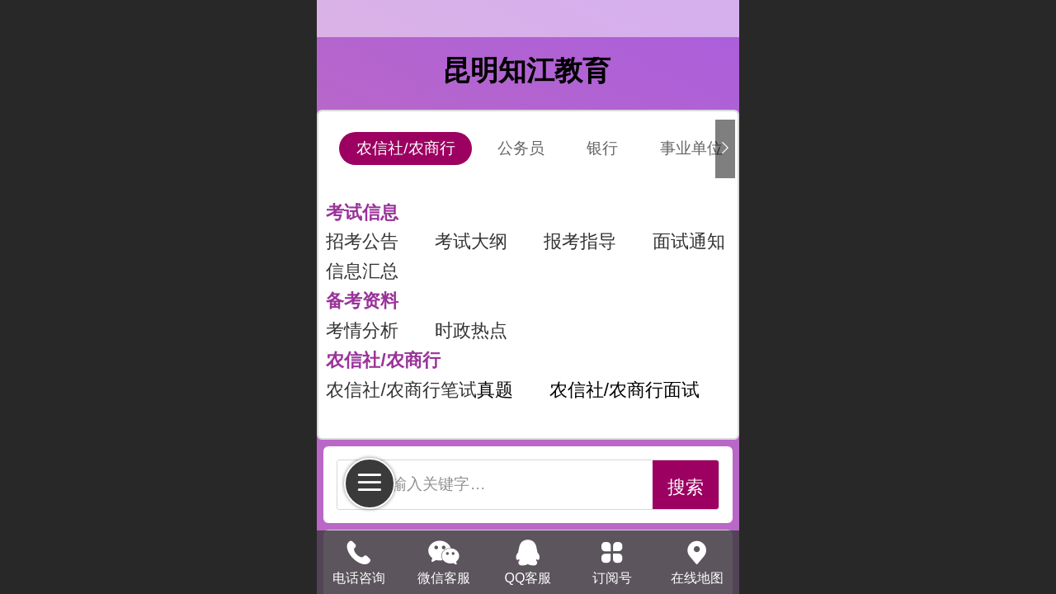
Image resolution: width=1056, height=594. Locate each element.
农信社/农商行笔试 (401, 390)
